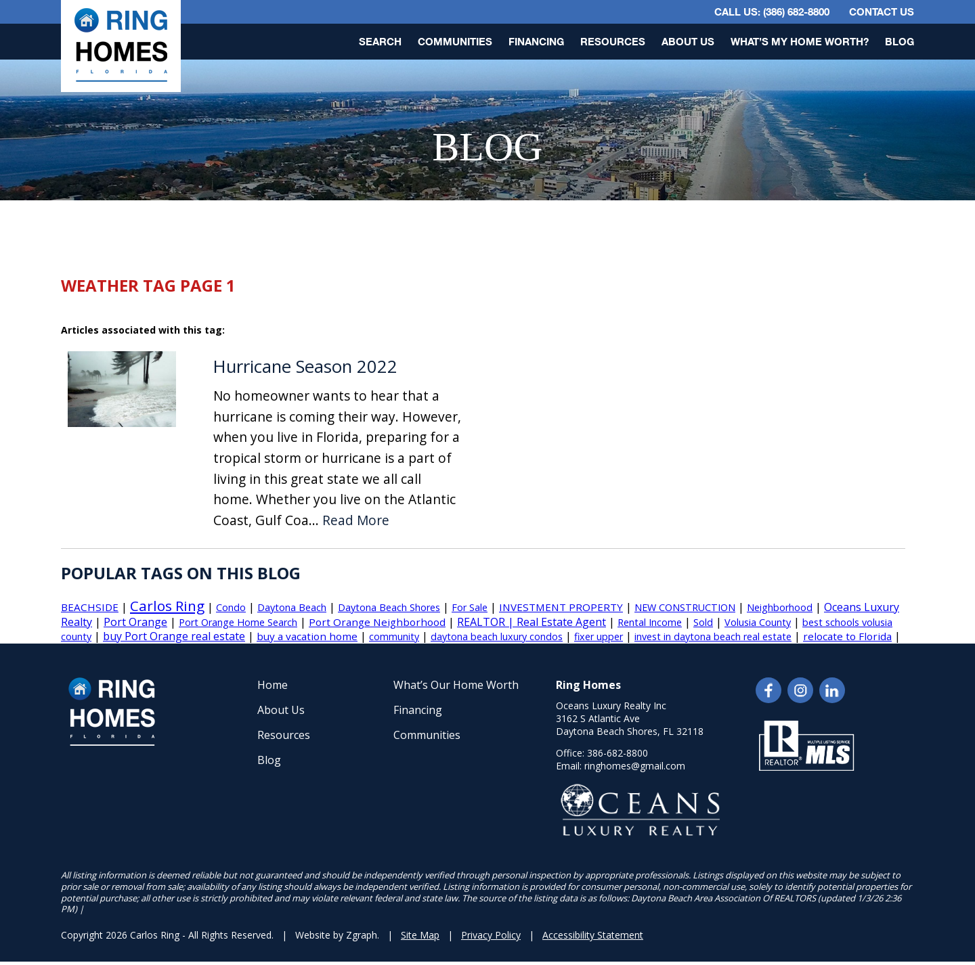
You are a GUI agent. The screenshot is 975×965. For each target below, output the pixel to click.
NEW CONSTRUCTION (684, 607)
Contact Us (881, 11)
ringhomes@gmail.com (634, 765)
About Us (688, 41)
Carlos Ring (167, 605)
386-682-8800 (617, 752)
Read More (355, 520)
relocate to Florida (847, 636)
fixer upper (598, 636)
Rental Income (650, 622)
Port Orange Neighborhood (377, 622)
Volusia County (757, 622)
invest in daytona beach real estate (713, 636)
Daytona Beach (291, 607)
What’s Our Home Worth (456, 684)
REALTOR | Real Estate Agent (531, 621)
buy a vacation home (307, 636)
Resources (612, 41)
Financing (536, 41)
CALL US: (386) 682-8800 (771, 11)
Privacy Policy (491, 934)
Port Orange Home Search (238, 622)
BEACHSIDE (89, 607)
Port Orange (135, 621)
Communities (455, 41)
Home (272, 684)
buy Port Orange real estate (174, 636)
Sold (703, 622)
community (394, 636)
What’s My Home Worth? (800, 41)
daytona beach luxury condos (497, 636)
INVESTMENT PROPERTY (561, 607)
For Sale (470, 607)
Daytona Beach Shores (389, 607)
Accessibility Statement (592, 934)
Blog (899, 41)
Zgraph (361, 934)
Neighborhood (779, 607)
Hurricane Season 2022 (305, 366)
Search (380, 41)
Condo (231, 607)
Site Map (420, 934)
